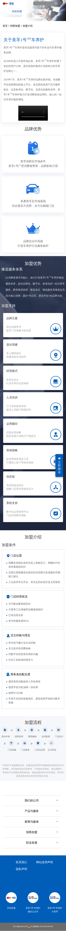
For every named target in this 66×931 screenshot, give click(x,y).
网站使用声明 (44, 862)
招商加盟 (15, 26)
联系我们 (21, 862)
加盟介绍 (28, 26)
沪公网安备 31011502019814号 (40, 927)
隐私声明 (21, 869)
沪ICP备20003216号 (20, 927)
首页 (5, 26)
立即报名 (59, 465)
